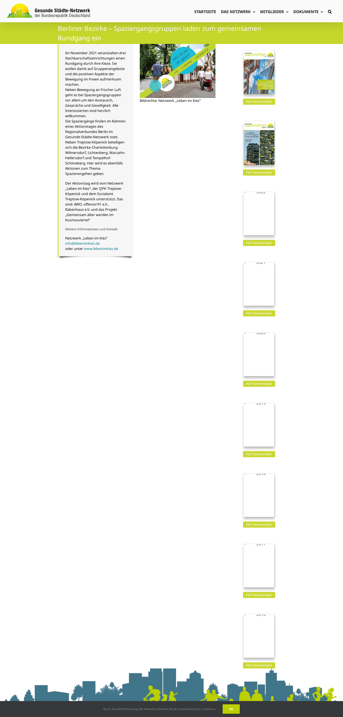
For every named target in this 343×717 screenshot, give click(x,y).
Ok (231, 709)
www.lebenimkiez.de (101, 248)
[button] (330, 11)
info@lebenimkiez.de (82, 243)
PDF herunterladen (259, 101)
